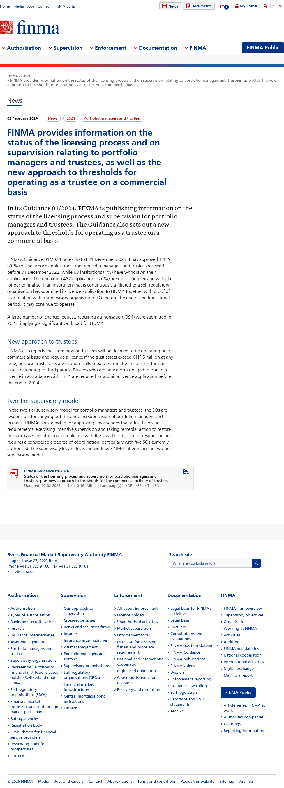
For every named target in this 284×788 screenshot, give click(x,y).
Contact (44, 6)
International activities (244, 662)
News (169, 6)
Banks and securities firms (33, 622)
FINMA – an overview (243, 608)
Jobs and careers (68, 781)
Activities (232, 635)
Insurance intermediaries (32, 635)
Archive (177, 711)
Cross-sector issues (80, 620)
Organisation (235, 622)
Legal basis (180, 620)
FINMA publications (187, 659)
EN (278, 6)
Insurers (17, 628)
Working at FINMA (240, 628)
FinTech (17, 756)
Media (18, 6)
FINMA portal (65, 6)
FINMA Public (238, 692)
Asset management (27, 642)
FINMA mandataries (241, 648)
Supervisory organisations (33, 660)
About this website (197, 781)
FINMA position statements (194, 645)
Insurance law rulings (189, 686)
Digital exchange (239, 668)
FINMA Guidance (185, 652)
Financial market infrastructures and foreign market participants (34, 706)
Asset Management (81, 647)
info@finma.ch (22, 571)
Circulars (178, 627)
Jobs (30, 6)
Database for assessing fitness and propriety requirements (136, 647)
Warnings (232, 724)
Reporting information (244, 730)
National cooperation (243, 655)
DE (130, 485)
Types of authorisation (30, 615)
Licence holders (130, 615)
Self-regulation (183, 692)
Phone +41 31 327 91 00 (28, 566)
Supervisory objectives (243, 615)
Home (5, 6)
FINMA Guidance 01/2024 (46, 471)
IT (148, 485)
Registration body (26, 725)
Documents (197, 6)
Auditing (231, 642)
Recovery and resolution (138, 689)
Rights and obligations (137, 671)
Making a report (238, 675)
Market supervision (134, 628)
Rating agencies (24, 718)
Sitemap (227, 781)
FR (139, 485)
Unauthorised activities (137, 622)
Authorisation (22, 608)
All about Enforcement (137, 608)
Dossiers (177, 672)
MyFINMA (248, 6)
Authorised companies (243, 717)
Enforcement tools (133, 635)
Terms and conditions (156, 781)
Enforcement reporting (190, 679)
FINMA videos (182, 666)
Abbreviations (119, 781)
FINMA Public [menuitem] (263, 48)
